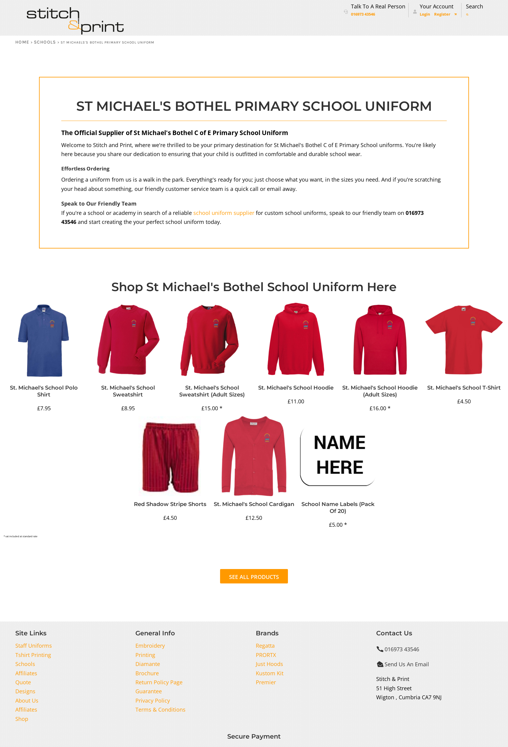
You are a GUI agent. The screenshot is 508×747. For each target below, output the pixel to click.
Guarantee (148, 691)
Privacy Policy (152, 700)
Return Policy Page (159, 682)
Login (425, 14)
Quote (23, 682)
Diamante (147, 663)
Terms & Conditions (160, 709)
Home (22, 42)
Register (442, 14)
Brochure (147, 673)
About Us (26, 700)
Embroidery (150, 645)
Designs (25, 691)
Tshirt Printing (33, 654)
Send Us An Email (407, 664)
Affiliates (26, 673)
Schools (45, 42)
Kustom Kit (269, 673)
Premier (266, 682)
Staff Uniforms (33, 645)
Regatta (265, 645)
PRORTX (266, 654)
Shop (21, 718)
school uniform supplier (223, 212)
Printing (145, 654)
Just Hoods (269, 663)
